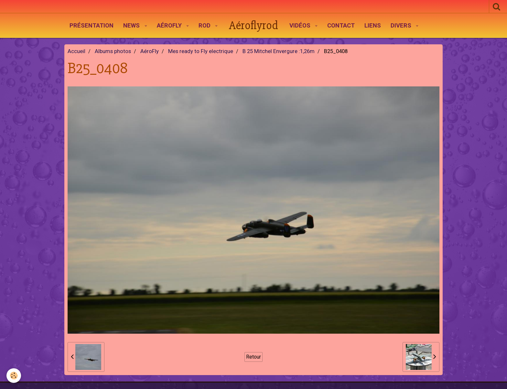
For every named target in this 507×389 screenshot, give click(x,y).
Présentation (91, 25)
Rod (205, 25)
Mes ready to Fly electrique (200, 51)
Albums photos (113, 51)
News (132, 25)
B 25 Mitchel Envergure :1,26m (279, 51)
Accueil (76, 51)
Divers (402, 25)
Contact (341, 25)
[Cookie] (13, 375)
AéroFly (170, 25)
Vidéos (300, 25)
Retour (253, 357)
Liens (372, 25)
